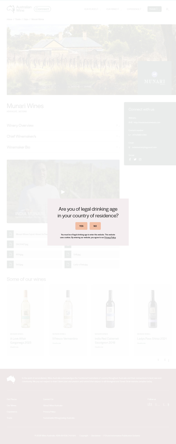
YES (81, 225)
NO (95, 225)
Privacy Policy (110, 237)
